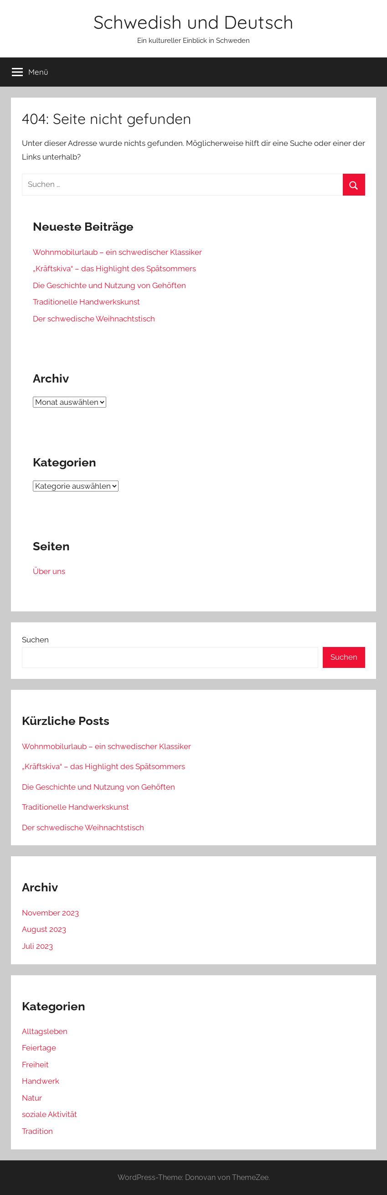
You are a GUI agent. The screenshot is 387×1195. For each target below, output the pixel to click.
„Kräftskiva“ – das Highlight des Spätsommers (114, 268)
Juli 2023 (37, 946)
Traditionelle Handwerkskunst (86, 301)
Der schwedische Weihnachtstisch (94, 318)
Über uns (49, 571)
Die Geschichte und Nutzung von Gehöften (109, 285)
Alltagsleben (44, 1031)
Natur (32, 1097)
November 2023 (50, 912)
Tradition (37, 1131)
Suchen (35, 639)
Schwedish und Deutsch (193, 21)
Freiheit (35, 1064)
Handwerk (40, 1081)
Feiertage (39, 1047)
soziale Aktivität (49, 1114)
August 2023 (44, 929)
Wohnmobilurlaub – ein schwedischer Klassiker (117, 252)
